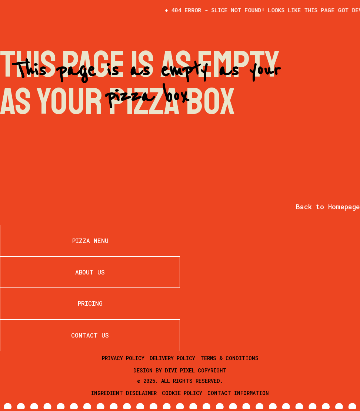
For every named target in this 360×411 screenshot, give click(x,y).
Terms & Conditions (229, 358)
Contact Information (238, 393)
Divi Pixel (180, 370)
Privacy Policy (123, 358)
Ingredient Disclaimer (124, 393)
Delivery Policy (172, 358)
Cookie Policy (182, 393)
